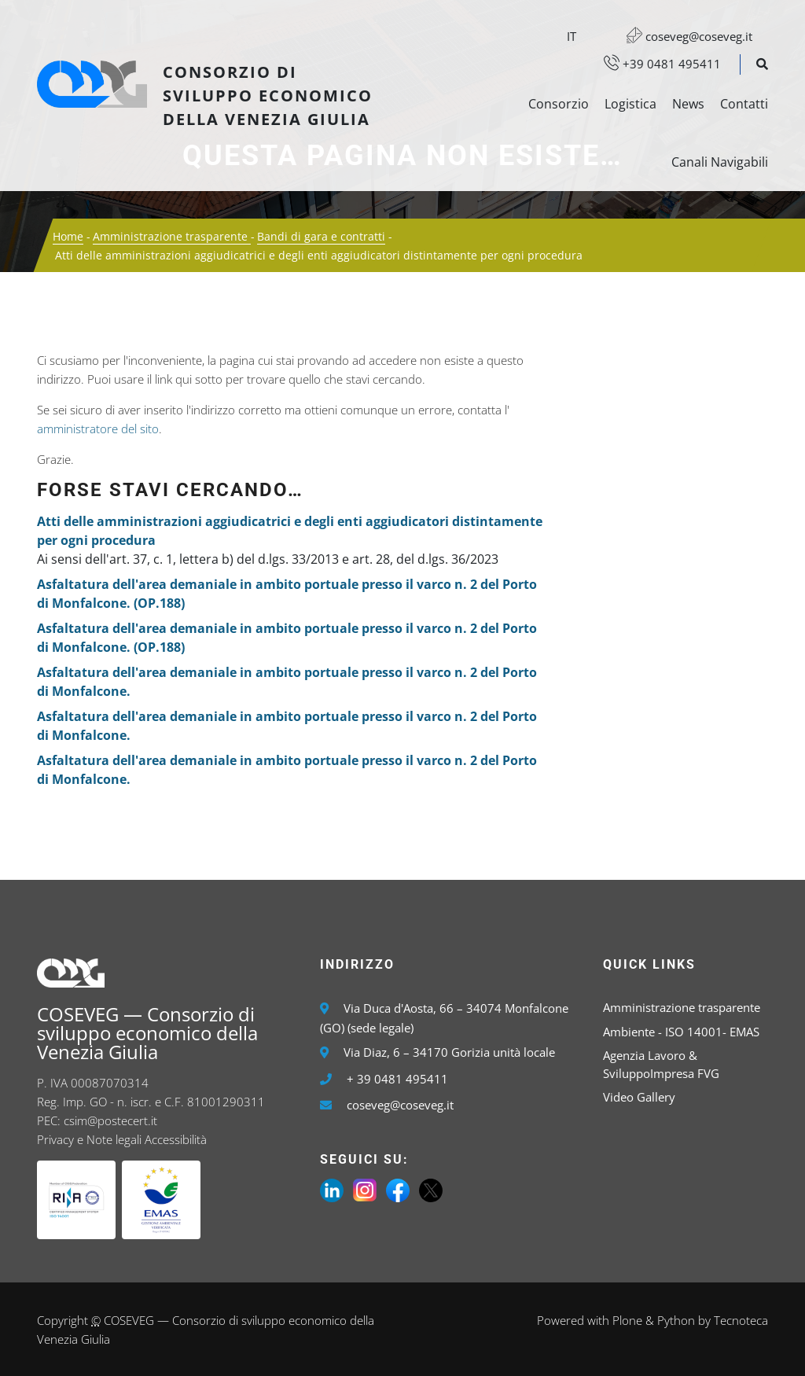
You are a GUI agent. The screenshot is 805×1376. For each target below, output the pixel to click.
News (688, 103)
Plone (627, 1320)
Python (676, 1320)
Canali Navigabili (719, 162)
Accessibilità (176, 1139)
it (571, 36)
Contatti (744, 103)
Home (68, 236)
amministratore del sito (98, 428)
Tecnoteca (741, 1320)
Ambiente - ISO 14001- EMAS (681, 1031)
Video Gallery (639, 1097)
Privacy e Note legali (89, 1139)
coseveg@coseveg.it (681, 36)
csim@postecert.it (110, 1120)
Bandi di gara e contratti (321, 236)
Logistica (630, 103)
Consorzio (558, 103)
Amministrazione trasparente (172, 236)
